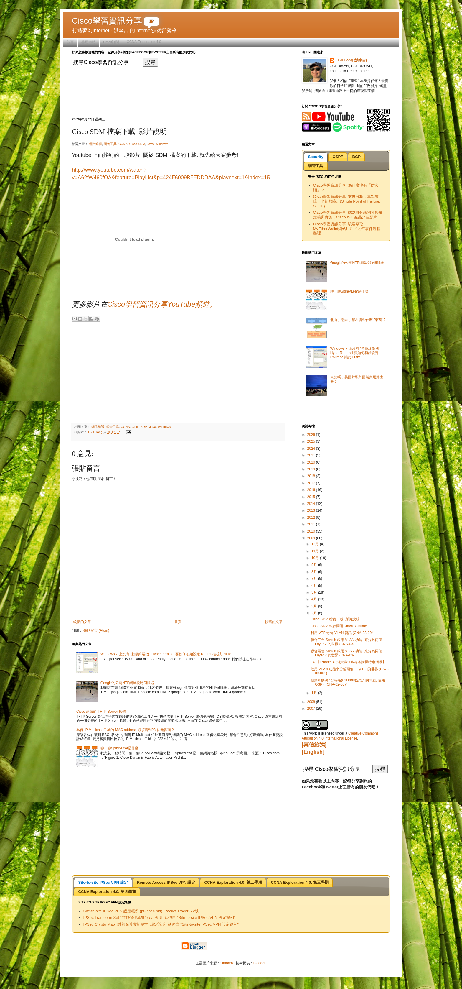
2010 (311, 531)
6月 (314, 586)
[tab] (315, 157)
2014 (311, 504)
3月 (314, 606)
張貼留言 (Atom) (96, 630)
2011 (311, 524)
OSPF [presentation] (337, 157)
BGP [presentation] (356, 157)
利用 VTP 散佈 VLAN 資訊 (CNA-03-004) (343, 633)
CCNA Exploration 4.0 (144, 42)
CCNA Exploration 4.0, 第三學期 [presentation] (300, 882)
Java (150, 144)
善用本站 (88, 42)
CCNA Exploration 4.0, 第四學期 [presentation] (107, 891)
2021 (311, 455)
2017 (311, 483)
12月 (315, 544)
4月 (314, 599)
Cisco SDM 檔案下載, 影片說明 (335, 619)
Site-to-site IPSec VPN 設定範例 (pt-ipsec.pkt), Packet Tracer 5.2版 (141, 911)
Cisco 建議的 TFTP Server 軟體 (101, 711)
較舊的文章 (274, 622)
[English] (313, 752)
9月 (314, 565)
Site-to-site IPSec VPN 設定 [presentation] (103, 882)
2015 (311, 497)
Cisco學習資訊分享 (115, 20)
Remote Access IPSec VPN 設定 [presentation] (166, 882)
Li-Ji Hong (95, 432)
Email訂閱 (111, 42)
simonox (227, 963)
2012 (311, 517)
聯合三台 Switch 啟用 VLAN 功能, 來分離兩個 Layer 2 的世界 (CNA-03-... (346, 642)
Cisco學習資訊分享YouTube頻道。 (161, 304)
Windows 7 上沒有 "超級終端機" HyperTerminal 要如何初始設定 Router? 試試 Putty (165, 654)
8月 (314, 572)
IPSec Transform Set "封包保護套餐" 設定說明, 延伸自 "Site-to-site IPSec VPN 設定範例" (159, 917)
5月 (314, 592)
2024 (311, 448)
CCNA (123, 144)
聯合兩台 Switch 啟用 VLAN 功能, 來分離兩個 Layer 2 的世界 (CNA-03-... (346, 653)
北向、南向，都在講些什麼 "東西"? (357, 320)
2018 (311, 476)
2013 (311, 510)
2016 (311, 490)
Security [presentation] (315, 157)
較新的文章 (82, 622)
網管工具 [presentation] (315, 166)
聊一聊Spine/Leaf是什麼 (119, 748)
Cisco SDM (137, 144)
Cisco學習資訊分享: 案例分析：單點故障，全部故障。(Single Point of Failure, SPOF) (346, 201)
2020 (311, 462)
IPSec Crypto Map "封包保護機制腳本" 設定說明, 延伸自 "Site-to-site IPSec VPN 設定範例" (161, 924)
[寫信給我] (314, 745)
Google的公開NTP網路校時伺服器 (127, 683)
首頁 (70, 42)
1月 (314, 693)
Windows (161, 144)
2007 (311, 709)
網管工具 (110, 144)
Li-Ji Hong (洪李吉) (351, 60)
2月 (314, 613)
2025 (311, 441)
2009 (311, 538)
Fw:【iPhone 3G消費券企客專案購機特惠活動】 (348, 662)
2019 (311, 469)
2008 (311, 702)
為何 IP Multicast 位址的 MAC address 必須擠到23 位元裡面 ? (125, 730)
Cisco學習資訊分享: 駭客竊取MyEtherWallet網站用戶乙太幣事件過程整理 (346, 229)
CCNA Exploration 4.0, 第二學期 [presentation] (233, 882)
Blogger (259, 963)
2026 (311, 435)
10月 (315, 558)
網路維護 (95, 144)
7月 (314, 578)
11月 (315, 551)
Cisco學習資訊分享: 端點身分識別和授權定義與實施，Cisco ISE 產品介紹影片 (347, 214)
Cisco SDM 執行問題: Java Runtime (339, 626)
